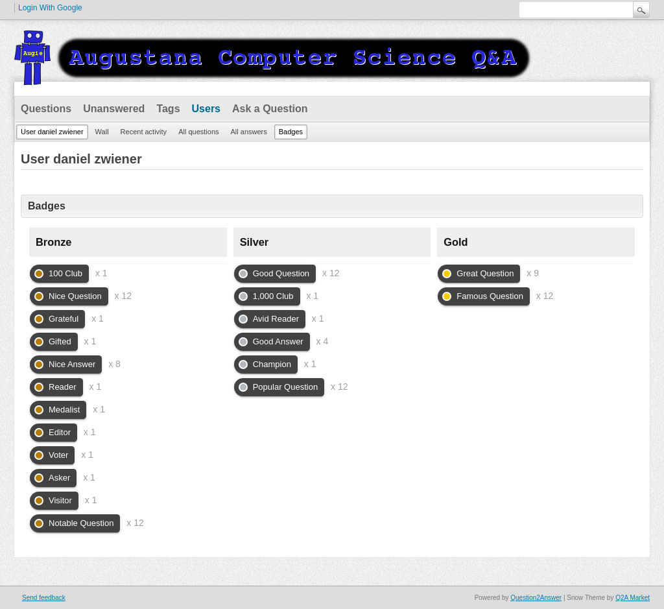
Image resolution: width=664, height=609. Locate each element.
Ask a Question (269, 108)
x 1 (101, 273)
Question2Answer (536, 597)
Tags (168, 108)
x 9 (533, 273)
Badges (291, 132)
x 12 (123, 296)
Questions (46, 108)
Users (206, 108)
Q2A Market (632, 597)
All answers (249, 132)
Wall (102, 132)
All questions (198, 132)
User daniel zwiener (52, 132)
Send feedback (43, 597)
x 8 (114, 364)
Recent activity (144, 132)
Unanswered (114, 108)
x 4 (322, 341)
